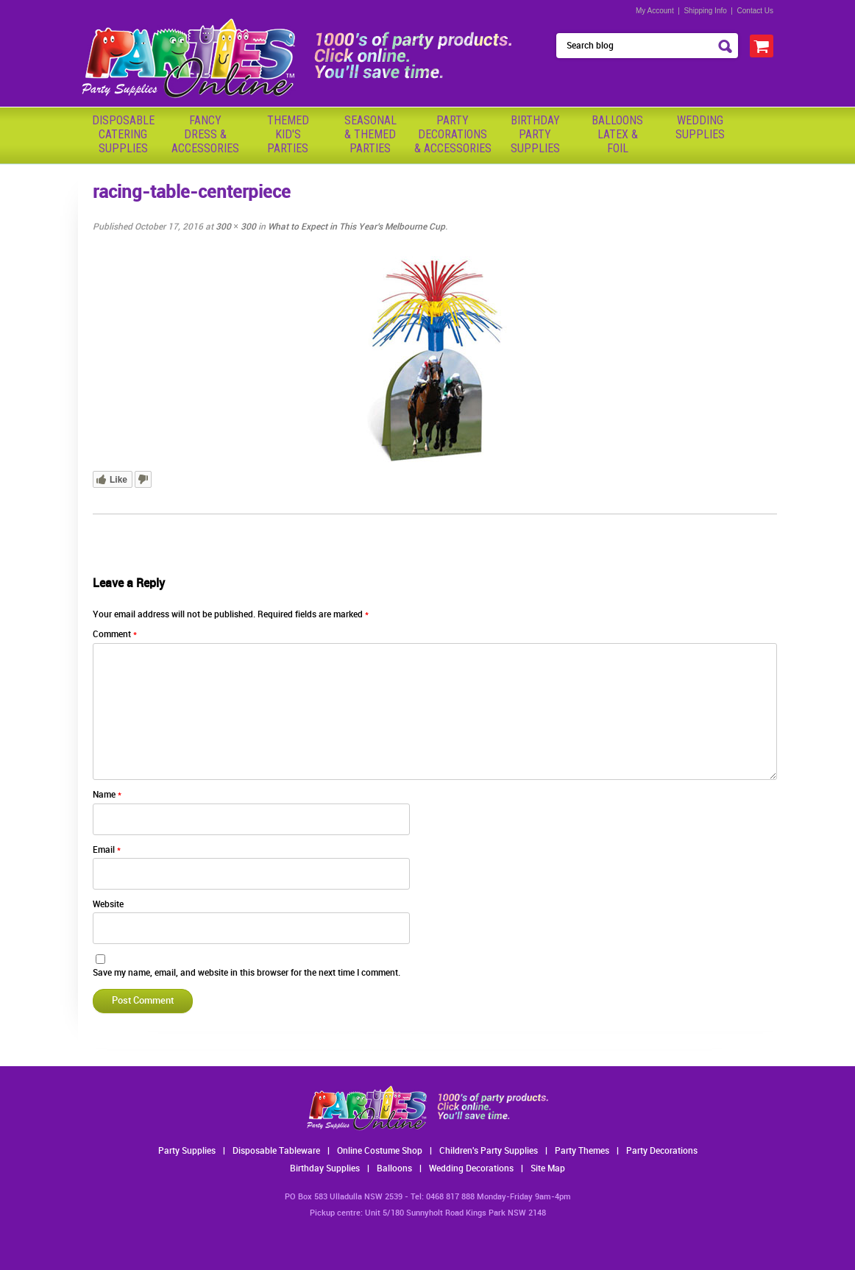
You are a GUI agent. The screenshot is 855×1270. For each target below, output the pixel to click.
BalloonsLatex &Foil (617, 134)
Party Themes (582, 1151)
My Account (655, 11)
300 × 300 (236, 227)
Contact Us (755, 11)
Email (107, 850)
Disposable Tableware (276, 1151)
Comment (115, 634)
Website (108, 904)
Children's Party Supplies (488, 1151)
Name (107, 795)
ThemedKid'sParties (288, 134)
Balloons (394, 1169)
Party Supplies (187, 1151)
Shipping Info (705, 11)
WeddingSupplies (700, 127)
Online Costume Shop (379, 1151)
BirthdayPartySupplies (535, 134)
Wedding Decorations (471, 1169)
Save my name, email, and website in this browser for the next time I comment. (246, 973)
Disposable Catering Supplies (123, 134)
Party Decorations (662, 1151)
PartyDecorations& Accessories (453, 134)
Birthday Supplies (325, 1169)
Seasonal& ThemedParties (370, 134)
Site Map (548, 1169)
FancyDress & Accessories (205, 134)
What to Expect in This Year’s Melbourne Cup (356, 227)
